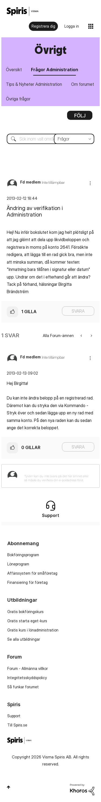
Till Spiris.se (17, 725)
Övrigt (50, 49)
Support (13, 715)
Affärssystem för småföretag (32, 573)
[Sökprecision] (74, 139)
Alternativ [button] (79, 117)
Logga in (71, 26)
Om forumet (82, 84)
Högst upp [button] (8, 787)
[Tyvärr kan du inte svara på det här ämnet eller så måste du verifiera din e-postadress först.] (57, 476)
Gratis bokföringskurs (25, 611)
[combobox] (50, 139)
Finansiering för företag (27, 582)
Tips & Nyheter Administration (34, 84)
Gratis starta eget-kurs (27, 620)
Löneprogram (18, 564)
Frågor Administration (54, 69)
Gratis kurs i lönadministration (32, 630)
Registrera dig (43, 26)
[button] (90, 183)
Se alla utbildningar (23, 639)
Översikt (14, 69)
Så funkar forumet (23, 687)
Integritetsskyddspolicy (27, 677)
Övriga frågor (18, 99)
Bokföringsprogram (23, 554)
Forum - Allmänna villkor (27, 668)
